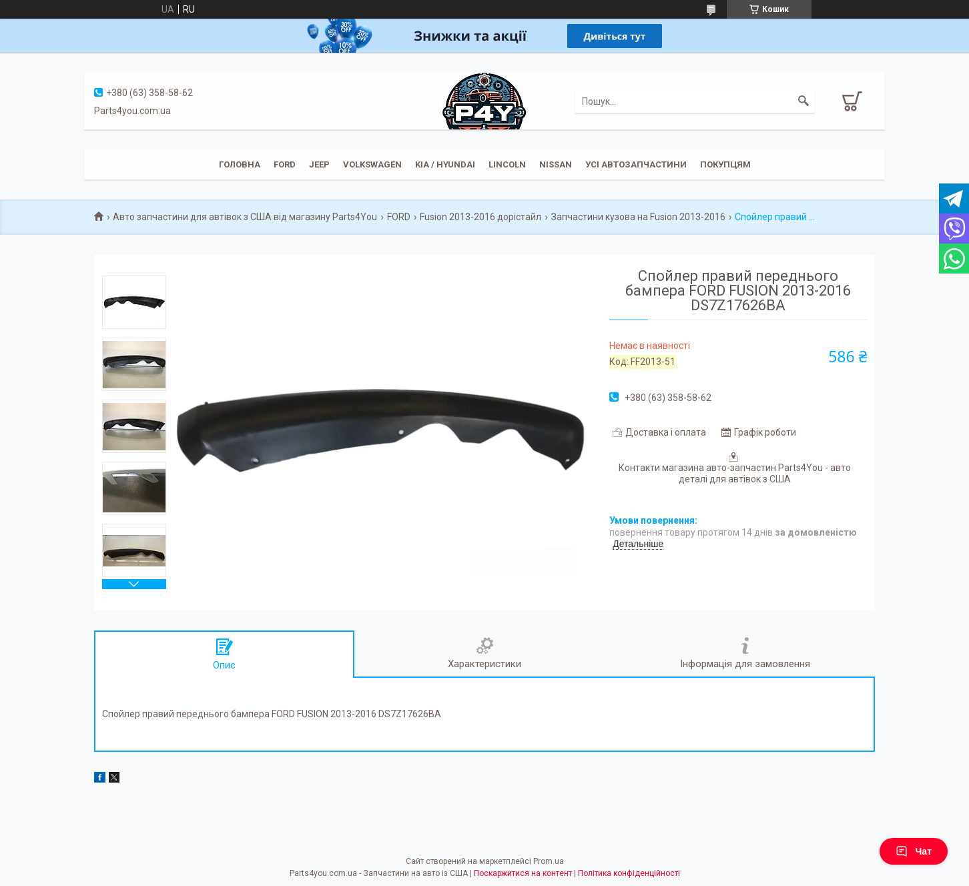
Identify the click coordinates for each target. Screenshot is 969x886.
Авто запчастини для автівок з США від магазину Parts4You (245, 216)
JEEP (319, 164)
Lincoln (507, 164)
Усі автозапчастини (636, 164)
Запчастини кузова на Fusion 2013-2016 (638, 216)
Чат (914, 851)
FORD (398, 216)
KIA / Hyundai (445, 164)
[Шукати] (803, 101)
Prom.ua (548, 861)
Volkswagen (372, 164)
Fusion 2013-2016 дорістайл (480, 216)
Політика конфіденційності (629, 873)
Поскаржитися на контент (523, 873)
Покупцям (725, 164)
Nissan (555, 164)
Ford (285, 164)
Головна (239, 164)
